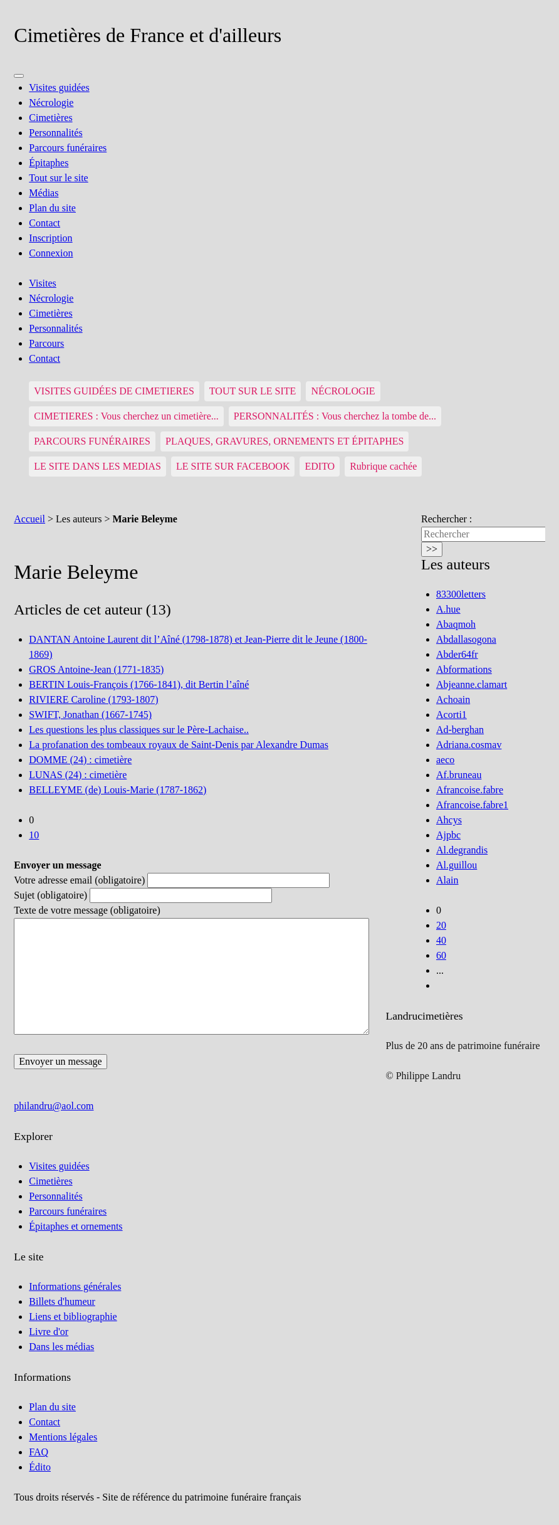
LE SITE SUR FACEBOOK (233, 466)
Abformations (464, 669)
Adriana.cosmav (468, 744)
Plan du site (52, 208)
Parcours (46, 343)
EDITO (320, 466)
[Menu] (19, 76)
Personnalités (55, 132)
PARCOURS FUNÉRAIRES (92, 441)
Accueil (29, 519)
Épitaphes (48, 162)
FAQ (38, 1452)
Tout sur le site (58, 177)
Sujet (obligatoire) (50, 895)
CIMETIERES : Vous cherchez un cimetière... (126, 416)
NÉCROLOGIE (343, 391)
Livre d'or (48, 1331)
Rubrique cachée (383, 466)
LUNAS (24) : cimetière (78, 774)
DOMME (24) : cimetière (80, 759)
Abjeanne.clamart (471, 684)
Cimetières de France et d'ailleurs (147, 35)
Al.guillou (456, 865)
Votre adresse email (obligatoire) (79, 880)
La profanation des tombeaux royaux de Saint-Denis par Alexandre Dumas (178, 744)
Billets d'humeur (62, 1301)
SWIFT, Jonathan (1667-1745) (90, 714)
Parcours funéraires (68, 147)
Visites (42, 283)
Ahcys (449, 820)
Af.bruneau (458, 774)
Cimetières (50, 117)
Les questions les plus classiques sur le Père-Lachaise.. (139, 729)
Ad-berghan (460, 729)
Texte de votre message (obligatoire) (87, 910)
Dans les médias (61, 1346)
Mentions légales (63, 1437)
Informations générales (75, 1286)
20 (441, 925)
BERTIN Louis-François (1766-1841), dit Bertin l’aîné (139, 684)
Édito (40, 1467)
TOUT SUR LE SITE (252, 391)
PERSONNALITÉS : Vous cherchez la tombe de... (335, 416)
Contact (44, 223)
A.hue (448, 609)
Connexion (51, 253)
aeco (445, 759)
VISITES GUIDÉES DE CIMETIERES (114, 391)
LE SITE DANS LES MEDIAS (97, 466)
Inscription (50, 238)
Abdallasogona (466, 639)
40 (441, 940)
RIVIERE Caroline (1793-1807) (93, 699)
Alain (447, 880)
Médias (43, 192)
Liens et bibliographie (73, 1316)
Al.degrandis (462, 850)
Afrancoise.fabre (469, 789)
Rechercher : (446, 519)
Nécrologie (51, 102)
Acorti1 (451, 714)
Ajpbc (448, 835)
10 (34, 835)
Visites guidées (59, 87)
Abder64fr (457, 654)
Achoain (453, 699)
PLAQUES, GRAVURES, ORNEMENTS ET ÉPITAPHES (284, 441)
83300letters (461, 594)
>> (431, 549)
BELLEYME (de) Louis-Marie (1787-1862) (117, 789)
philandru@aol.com (53, 1105)
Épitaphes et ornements (75, 1226)
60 (441, 955)
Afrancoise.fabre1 (472, 804)
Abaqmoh (456, 624)
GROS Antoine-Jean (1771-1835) (96, 669)
